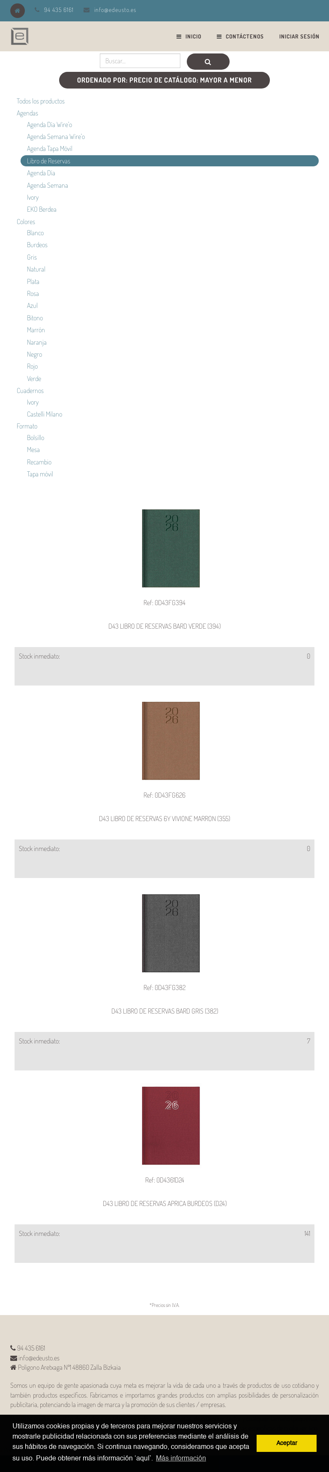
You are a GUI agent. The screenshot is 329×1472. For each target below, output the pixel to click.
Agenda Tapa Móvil (49, 148)
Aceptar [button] (286, 1443)
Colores (26, 221)
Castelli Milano (44, 414)
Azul (32, 305)
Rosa (33, 293)
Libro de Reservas (48, 161)
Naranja (37, 342)
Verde (34, 378)
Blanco (35, 232)
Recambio (39, 462)
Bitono (35, 317)
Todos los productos (41, 101)
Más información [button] (181, 1458)
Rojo (32, 366)
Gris (32, 257)
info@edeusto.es (115, 9)
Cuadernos (30, 390)
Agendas (27, 113)
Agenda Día (41, 172)
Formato (27, 426)
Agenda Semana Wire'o (56, 136)
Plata (33, 281)
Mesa (33, 449)
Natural (36, 269)
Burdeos (37, 244)
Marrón (36, 329)
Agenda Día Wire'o (49, 124)
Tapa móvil (40, 474)
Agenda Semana (47, 185)
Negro (34, 354)
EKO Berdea (42, 209)
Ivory (33, 197)
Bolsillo (35, 437)
